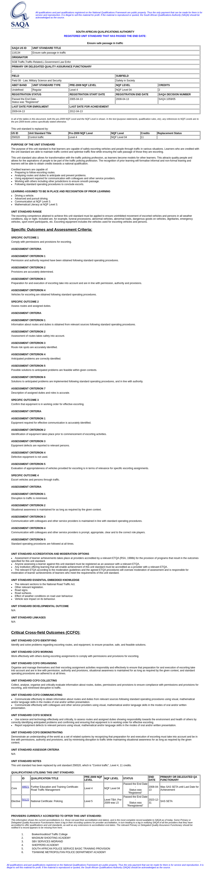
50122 (25, 799)
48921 (25, 786)
